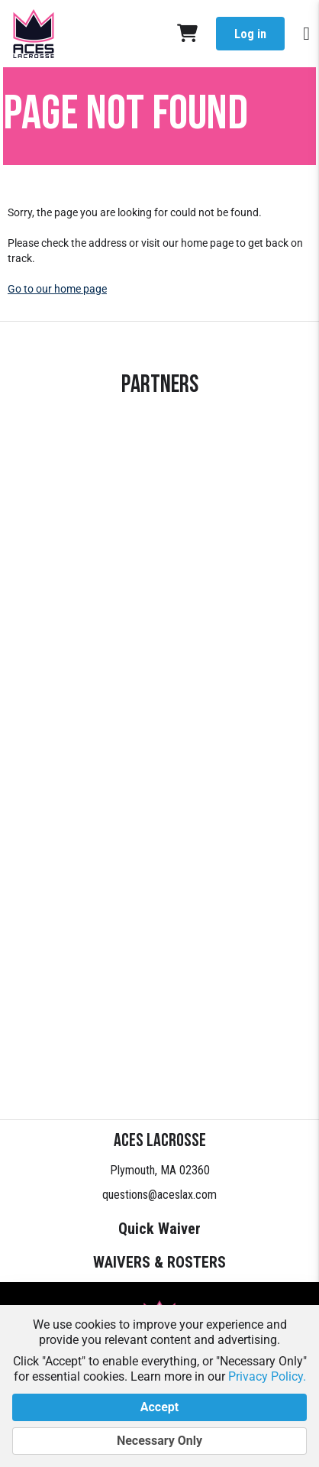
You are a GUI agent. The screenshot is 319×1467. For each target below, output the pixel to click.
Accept (159, 1407)
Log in (250, 34)
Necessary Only (159, 1441)
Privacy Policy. (267, 1376)
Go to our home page (57, 289)
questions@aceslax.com (159, 1194)
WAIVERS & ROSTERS (159, 1262)
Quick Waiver (159, 1228)
